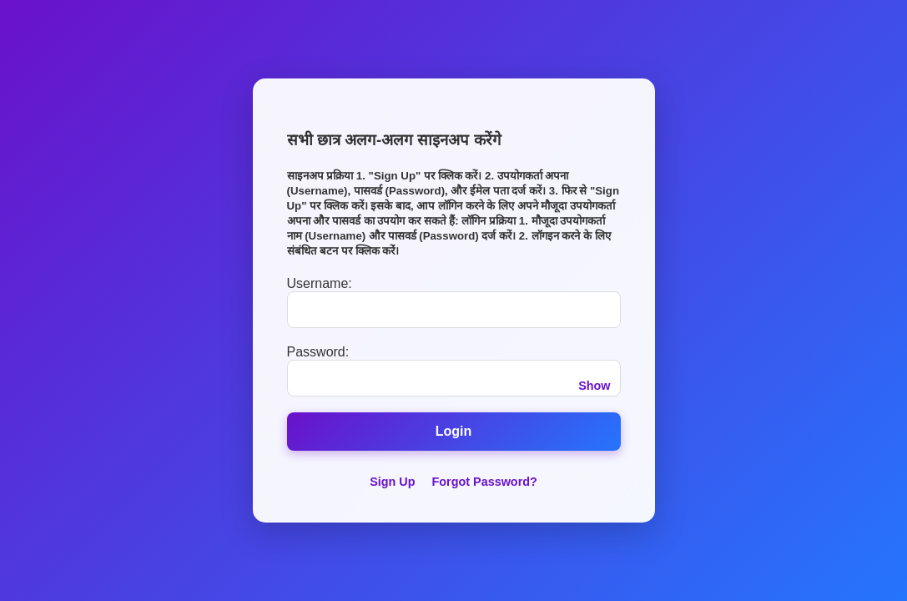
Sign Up (392, 481)
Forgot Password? (484, 481)
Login (454, 431)
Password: (318, 352)
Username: (319, 283)
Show (594, 385)
